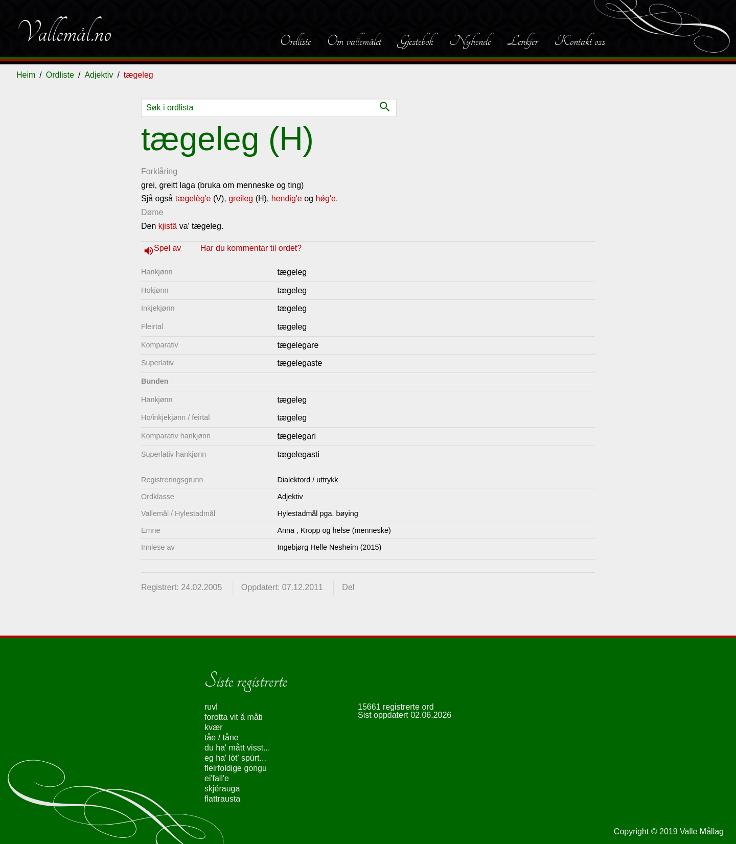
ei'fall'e (216, 778)
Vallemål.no (63, 32)
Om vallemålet (354, 41)
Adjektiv (98, 75)
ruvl (211, 706)
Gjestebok (415, 41)
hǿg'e (325, 198)
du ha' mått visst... (237, 747)
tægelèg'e (193, 198)
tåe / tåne (221, 737)
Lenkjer (522, 41)
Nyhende (470, 41)
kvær (213, 727)
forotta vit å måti (233, 717)
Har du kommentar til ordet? (251, 248)
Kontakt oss (579, 41)
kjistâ (167, 226)
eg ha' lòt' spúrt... (235, 758)
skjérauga (222, 788)
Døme (152, 212)
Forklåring (159, 171)
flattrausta (222, 798)
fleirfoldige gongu (235, 768)
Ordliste (295, 41)
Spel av (168, 248)
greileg (240, 198)
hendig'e (286, 198)
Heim (25, 75)
